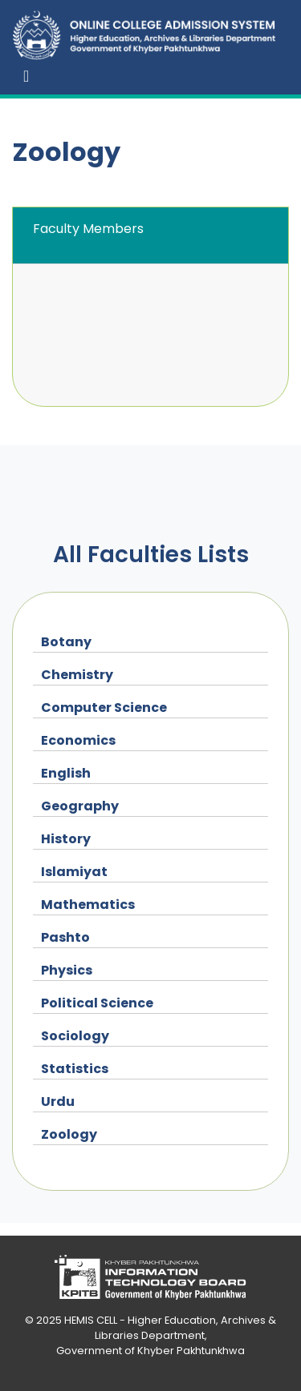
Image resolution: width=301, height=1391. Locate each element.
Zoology (69, 1134)
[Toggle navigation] (26, 76)
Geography (80, 806)
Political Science (97, 1003)
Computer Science (104, 707)
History (66, 839)
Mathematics (88, 904)
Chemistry (77, 674)
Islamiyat (74, 871)
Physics (66, 970)
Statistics (74, 1068)
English (66, 773)
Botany (66, 642)
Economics (78, 740)
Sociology (75, 1036)
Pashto (65, 937)
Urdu (58, 1101)
